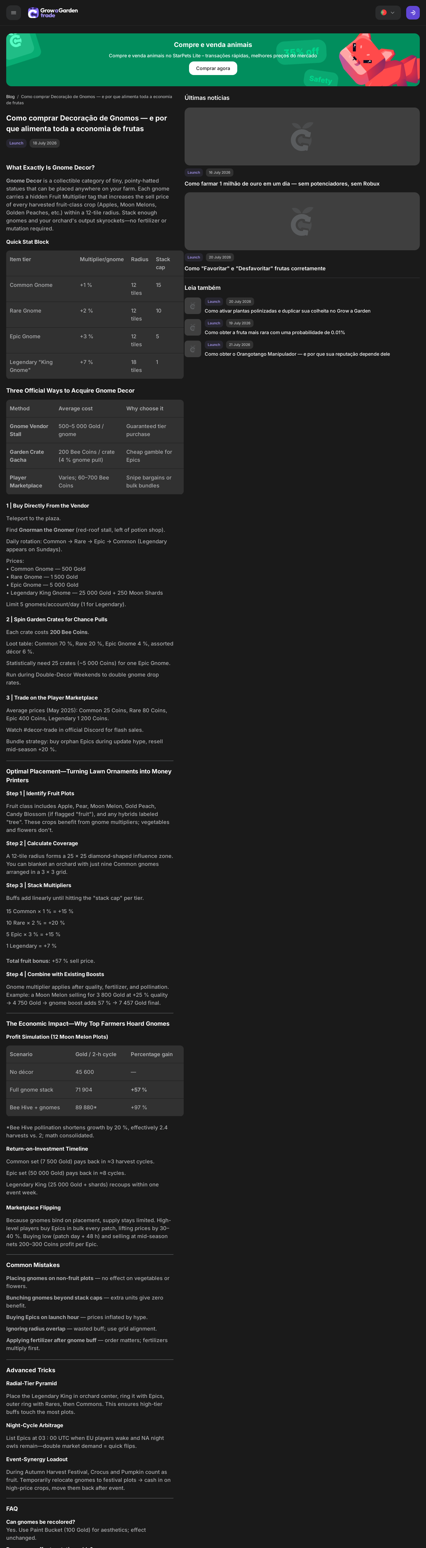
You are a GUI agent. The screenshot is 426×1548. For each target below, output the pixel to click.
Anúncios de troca (120, 13)
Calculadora (161, 13)
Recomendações (259, 13)
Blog (290, 13)
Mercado (82, 13)
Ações (189, 13)
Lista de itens (219, 13)
